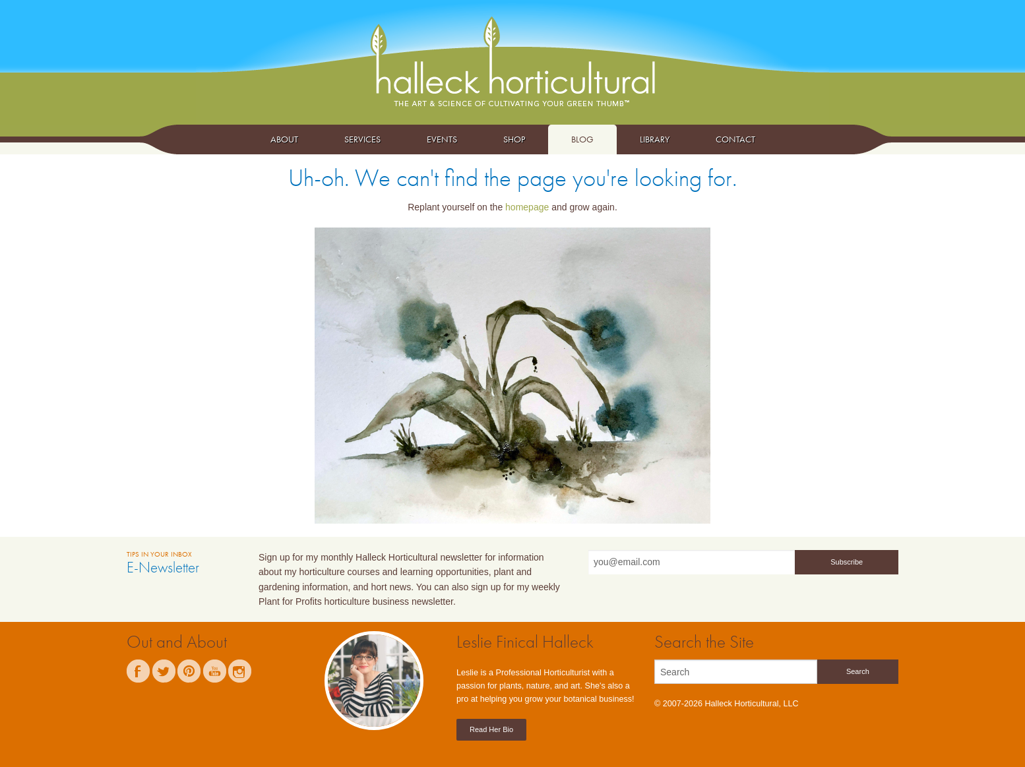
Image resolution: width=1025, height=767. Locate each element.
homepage (527, 207)
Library (654, 139)
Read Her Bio (491, 729)
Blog (582, 139)
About (284, 139)
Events (442, 139)
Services (362, 139)
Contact (735, 139)
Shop (514, 139)
